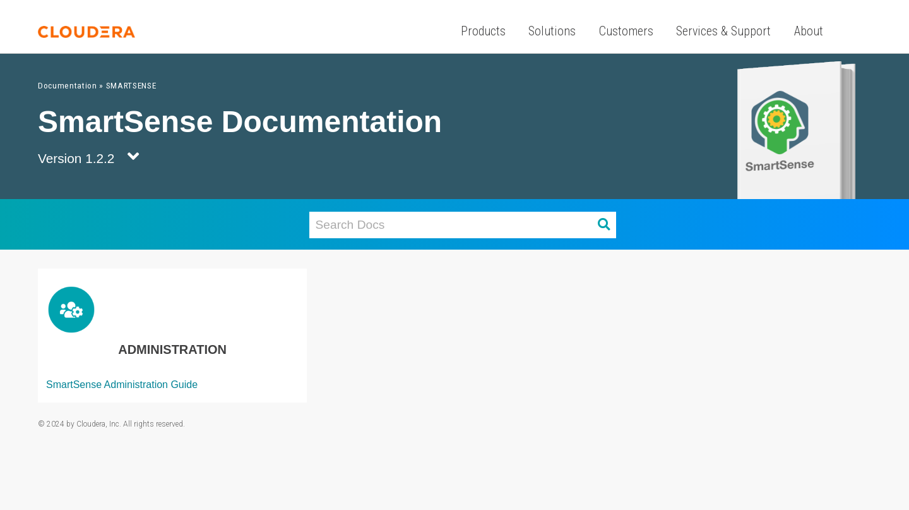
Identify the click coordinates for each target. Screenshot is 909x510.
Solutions (552, 31)
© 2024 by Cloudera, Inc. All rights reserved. (111, 424)
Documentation (67, 85)
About (808, 31)
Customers (626, 31)
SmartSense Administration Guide (122, 384)
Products (483, 31)
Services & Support (723, 31)
